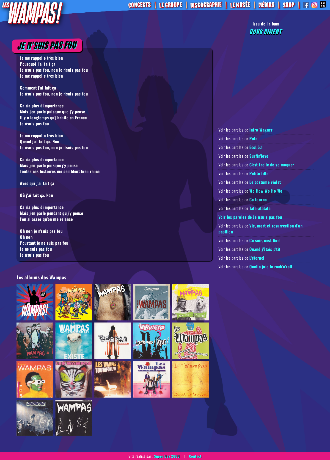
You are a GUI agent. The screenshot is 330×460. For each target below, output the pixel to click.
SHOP (288, 5)
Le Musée (240, 5)
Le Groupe (170, 5)
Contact (195, 456)
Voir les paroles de (245, 130)
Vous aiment (266, 32)
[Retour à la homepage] (32, 12)
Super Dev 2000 (167, 456)
